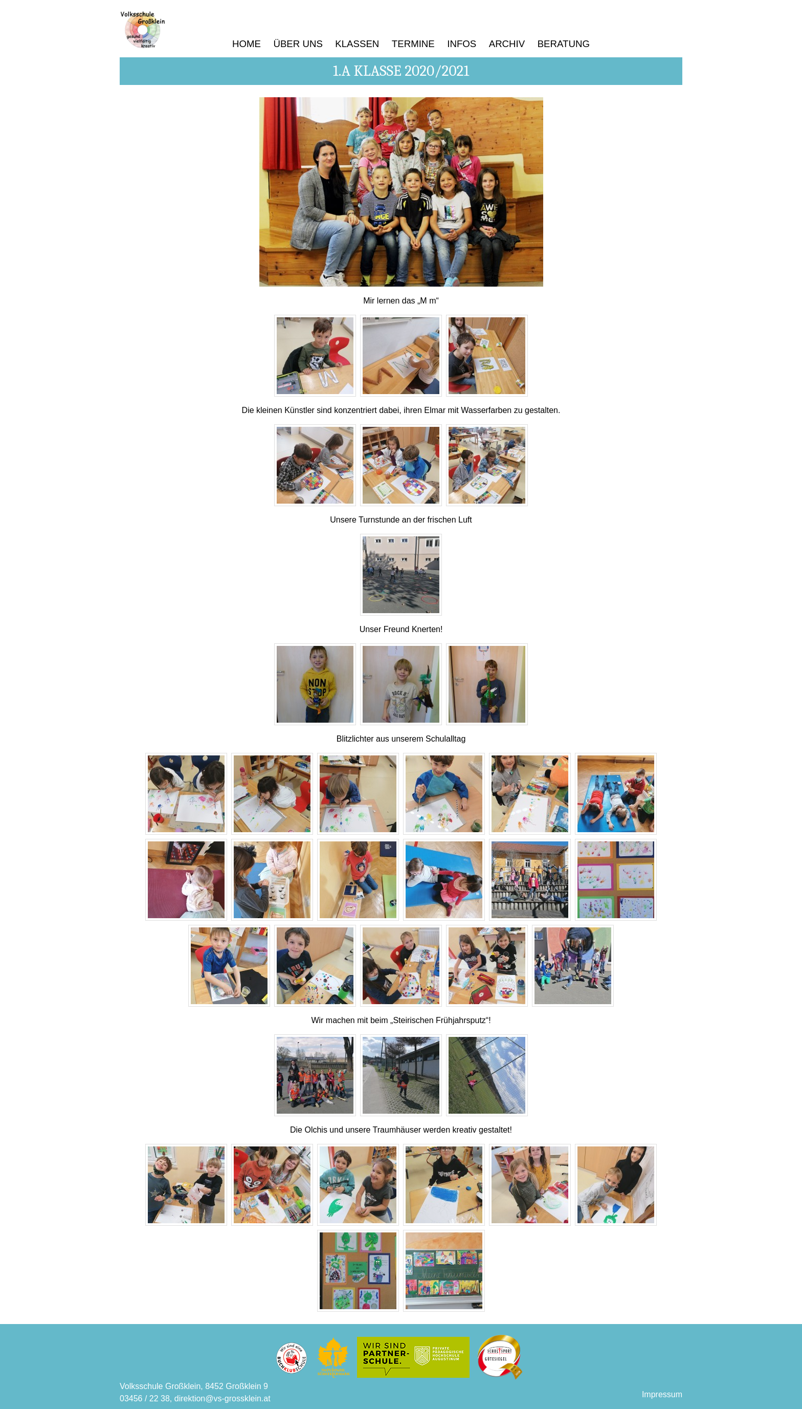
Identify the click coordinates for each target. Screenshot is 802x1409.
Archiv (507, 43)
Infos (461, 43)
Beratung (564, 43)
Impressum (662, 1394)
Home (246, 43)
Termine (413, 43)
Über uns (297, 43)
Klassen (357, 43)
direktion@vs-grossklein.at (222, 1398)
